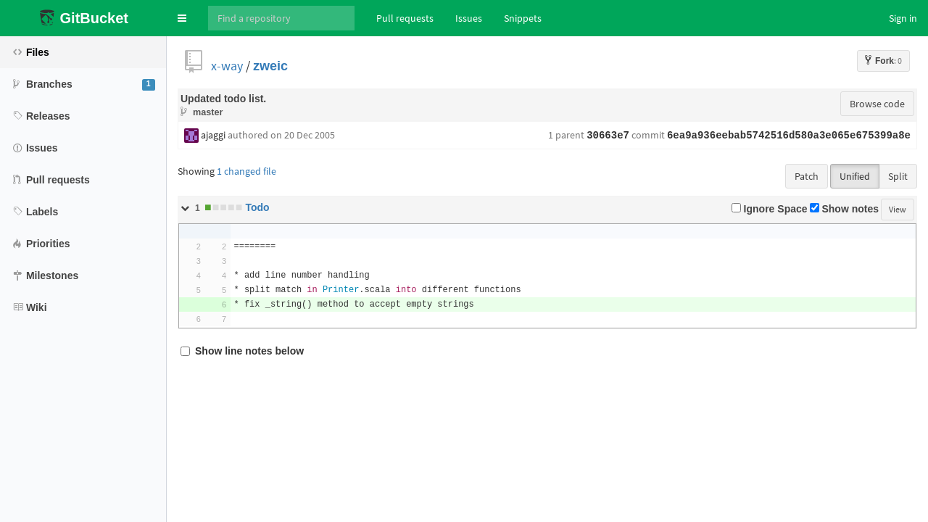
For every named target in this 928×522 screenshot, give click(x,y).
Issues (468, 18)
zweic (270, 65)
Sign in (903, 18)
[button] (182, 18)
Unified (855, 176)
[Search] (281, 18)
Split (898, 176)
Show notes (844, 208)
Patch (807, 176)
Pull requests (405, 18)
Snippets (523, 18)
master (208, 112)
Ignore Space (770, 208)
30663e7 (608, 135)
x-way (227, 65)
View (897, 209)
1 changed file (246, 171)
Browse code (877, 103)
